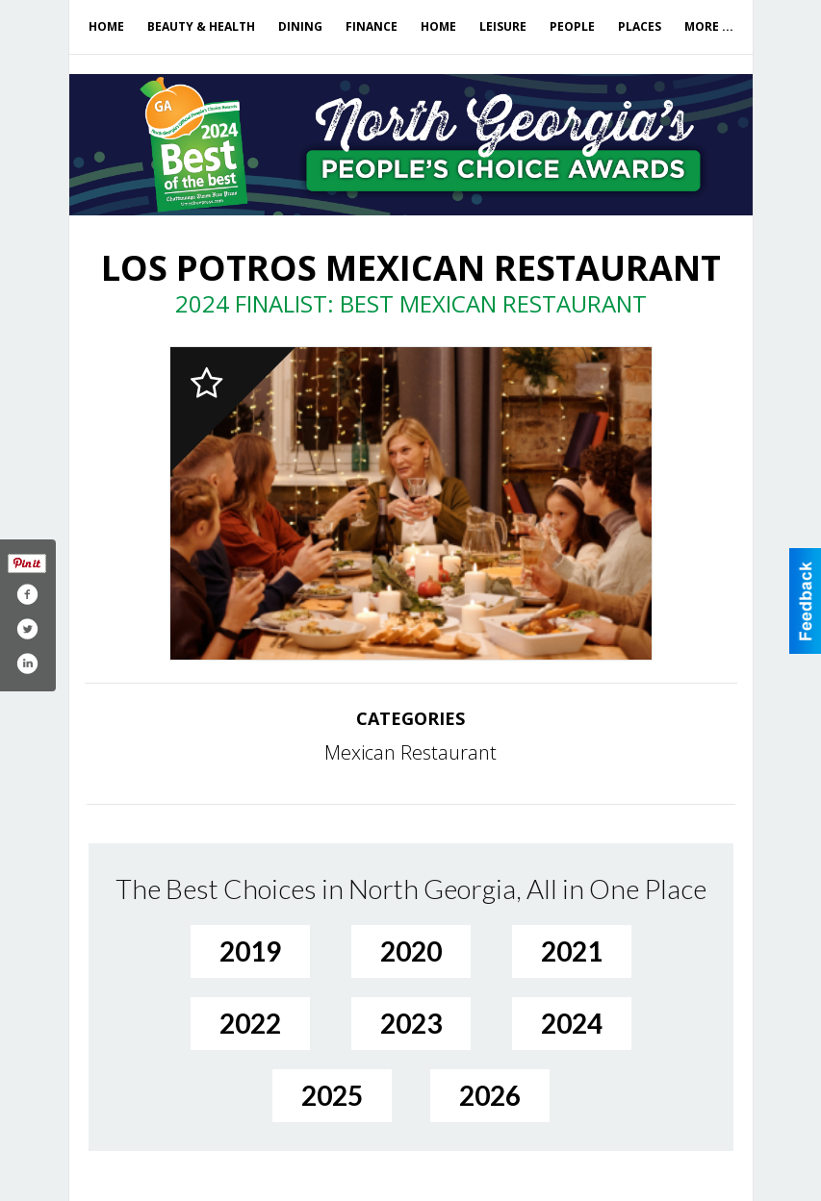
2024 (572, 1023)
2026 (490, 1095)
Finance (372, 26)
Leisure (502, 26)
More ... (708, 26)
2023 (411, 1023)
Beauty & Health (201, 26)
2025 (332, 1095)
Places (639, 26)
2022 (250, 1023)
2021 (572, 951)
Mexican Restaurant (410, 752)
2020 (411, 951)
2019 (250, 951)
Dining (300, 26)
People (572, 26)
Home (106, 26)
